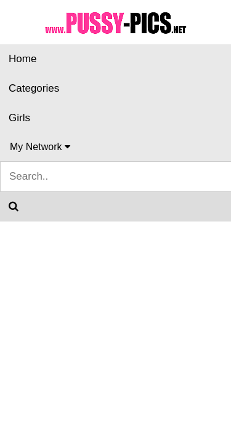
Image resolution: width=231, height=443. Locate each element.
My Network (40, 147)
